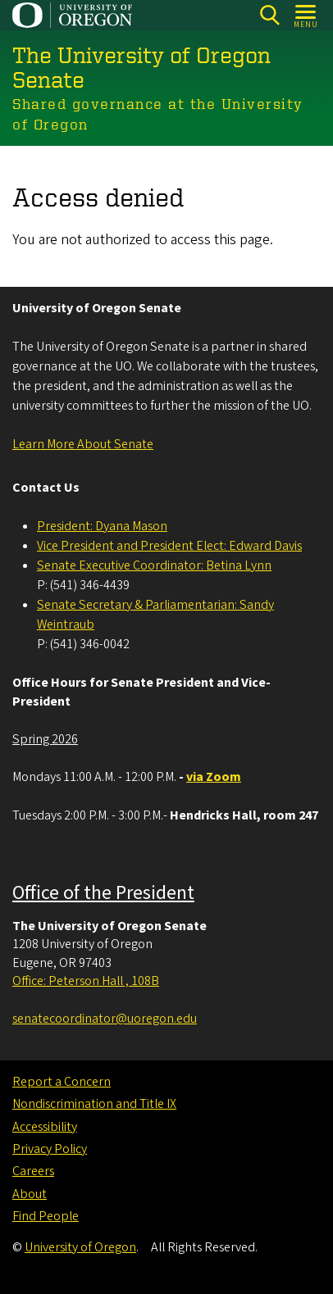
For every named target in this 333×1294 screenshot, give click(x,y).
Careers (33, 1171)
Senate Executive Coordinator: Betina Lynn (154, 565)
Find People (45, 1216)
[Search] (269, 15)
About (29, 1194)
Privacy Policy (49, 1149)
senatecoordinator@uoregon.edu (104, 1019)
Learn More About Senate (82, 444)
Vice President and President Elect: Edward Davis (169, 546)
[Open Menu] (306, 15)
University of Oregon (80, 1247)
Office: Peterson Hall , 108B (85, 981)
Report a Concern (61, 1082)
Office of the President (103, 893)
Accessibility (44, 1127)
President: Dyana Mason (102, 526)
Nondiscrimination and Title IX (94, 1104)
